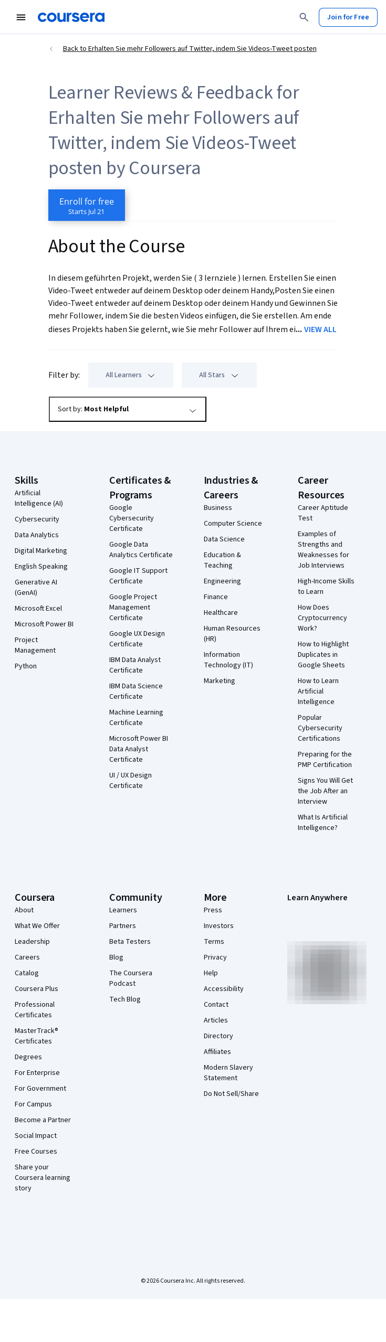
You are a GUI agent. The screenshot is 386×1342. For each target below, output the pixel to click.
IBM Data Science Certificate (136, 691)
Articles (216, 1020)
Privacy (215, 957)
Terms (214, 941)
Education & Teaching (222, 560)
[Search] (304, 17)
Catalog (27, 973)
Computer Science (233, 523)
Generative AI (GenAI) (36, 587)
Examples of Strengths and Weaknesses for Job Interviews (323, 550)
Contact (216, 1004)
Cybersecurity (37, 519)
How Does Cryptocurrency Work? (322, 618)
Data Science (224, 539)
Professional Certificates (35, 1009)
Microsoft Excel (38, 608)
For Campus (33, 1104)
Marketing (219, 681)
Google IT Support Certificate (138, 576)
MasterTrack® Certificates (36, 1036)
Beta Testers (130, 941)
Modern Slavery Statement (228, 1072)
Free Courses (36, 1151)
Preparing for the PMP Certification (325, 759)
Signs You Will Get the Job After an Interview (325, 791)
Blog (116, 957)
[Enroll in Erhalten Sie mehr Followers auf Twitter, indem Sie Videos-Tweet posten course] (86, 205)
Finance (216, 597)
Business (218, 508)
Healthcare (221, 613)
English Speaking (41, 566)
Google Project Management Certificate (133, 607)
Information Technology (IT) (228, 659)
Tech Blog (125, 999)
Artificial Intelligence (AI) (39, 498)
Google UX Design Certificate (137, 639)
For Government (40, 1088)
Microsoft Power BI (44, 624)
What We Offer (37, 926)
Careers (27, 957)
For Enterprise (37, 1073)
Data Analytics (37, 535)
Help (211, 973)
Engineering (222, 581)
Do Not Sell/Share (231, 1094)
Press (213, 910)
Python (26, 666)
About (24, 910)
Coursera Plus (36, 989)
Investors (219, 926)
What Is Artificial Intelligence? (323, 822)
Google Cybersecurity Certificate (131, 518)
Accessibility (224, 989)
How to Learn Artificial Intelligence (318, 691)
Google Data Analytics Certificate (141, 549)
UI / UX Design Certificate (130, 780)
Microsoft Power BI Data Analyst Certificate (138, 749)
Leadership (32, 941)
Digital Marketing (41, 551)
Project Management (35, 645)
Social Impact (36, 1136)
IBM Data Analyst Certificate (135, 665)
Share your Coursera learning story (42, 1178)
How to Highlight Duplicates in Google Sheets (323, 654)
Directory (218, 1036)
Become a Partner (43, 1120)
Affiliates (217, 1052)
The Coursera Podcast (130, 978)
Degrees (28, 1057)
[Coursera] (71, 17)
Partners (122, 926)
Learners (123, 910)
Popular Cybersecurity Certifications (320, 728)
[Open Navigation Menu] (21, 17)
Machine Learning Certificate (136, 717)
